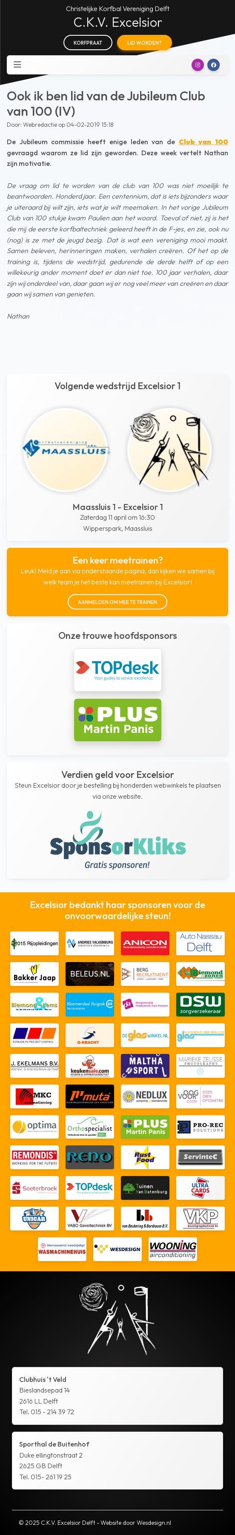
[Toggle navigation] (17, 65)
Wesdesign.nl (154, 1522)
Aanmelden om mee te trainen (117, 602)
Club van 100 (203, 141)
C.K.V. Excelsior (117, 22)
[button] (198, 65)
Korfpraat (88, 43)
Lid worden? (144, 43)
